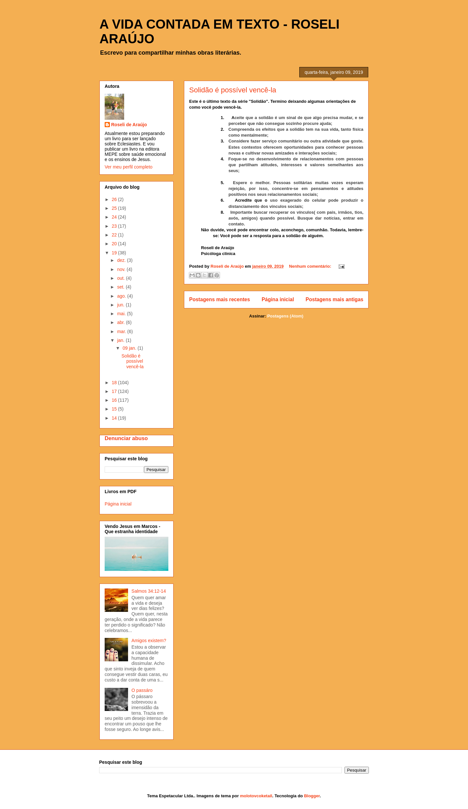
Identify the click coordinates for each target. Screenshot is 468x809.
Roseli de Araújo (129, 124)
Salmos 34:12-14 (149, 591)
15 (115, 408)
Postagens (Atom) (285, 316)
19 (115, 252)
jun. (121, 304)
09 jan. (130, 348)
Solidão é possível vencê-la (232, 90)
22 (115, 234)
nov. (121, 269)
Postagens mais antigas (334, 299)
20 (115, 243)
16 (115, 400)
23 (115, 226)
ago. (122, 296)
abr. (121, 322)
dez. (122, 260)
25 (115, 208)
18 (115, 382)
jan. (121, 340)
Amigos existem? (149, 640)
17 (115, 391)
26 (115, 199)
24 (115, 217)
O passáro (142, 690)
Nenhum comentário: (310, 266)
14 (115, 418)
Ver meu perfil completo (128, 166)
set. (121, 287)
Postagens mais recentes (219, 299)
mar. (122, 331)
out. (121, 278)
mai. (122, 313)
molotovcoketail (256, 795)
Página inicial (278, 299)
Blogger (311, 795)
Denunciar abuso (126, 438)
